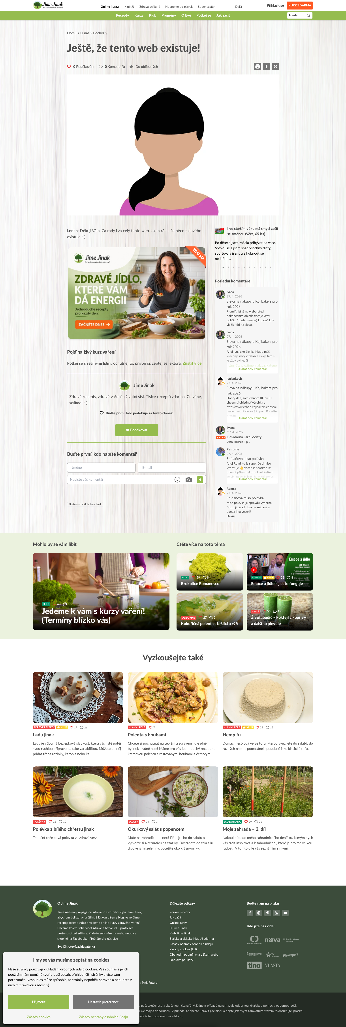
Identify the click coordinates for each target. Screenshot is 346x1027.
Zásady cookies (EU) (183, 949)
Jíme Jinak (144, 385)
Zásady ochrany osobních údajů (191, 944)
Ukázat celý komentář (252, 369)
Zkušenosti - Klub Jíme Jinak (85, 504)
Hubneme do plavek (179, 6)
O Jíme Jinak (178, 928)
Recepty (122, 15)
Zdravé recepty (44, 727)
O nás (84, 33)
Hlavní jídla (137, 727)
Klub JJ (129, 6)
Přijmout (38, 1002)
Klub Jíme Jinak (180, 933)
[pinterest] (275, 66)
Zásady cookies (39, 1017)
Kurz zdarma (299, 5)
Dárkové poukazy (181, 960)
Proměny (169, 15)
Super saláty (206, 6)
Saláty (133, 822)
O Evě (186, 15)
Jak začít (223, 15)
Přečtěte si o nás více (103, 938)
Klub (152, 15)
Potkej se (203, 15)
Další (238, 6)
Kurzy (139, 15)
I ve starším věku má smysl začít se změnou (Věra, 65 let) (252, 231)
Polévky (39, 822)
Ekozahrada (232, 822)
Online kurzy (178, 922)
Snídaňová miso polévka (245, 459)
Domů (72, 33)
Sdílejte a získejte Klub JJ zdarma (192, 938)
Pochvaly (100, 33)
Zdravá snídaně (149, 6)
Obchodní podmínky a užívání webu (194, 954)
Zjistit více (192, 364)
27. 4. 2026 (234, 296)
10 (271, 267)
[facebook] (266, 66)
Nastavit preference (103, 1002)
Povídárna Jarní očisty (244, 437)
